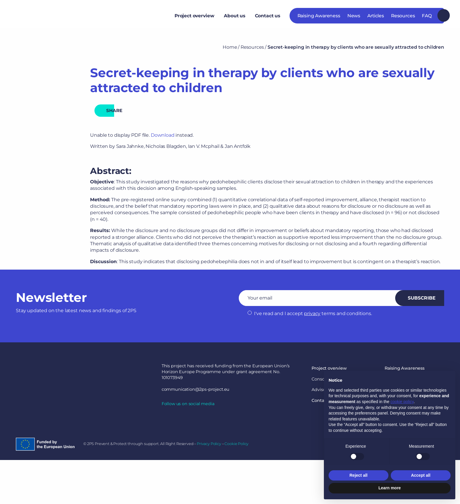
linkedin (165, 418)
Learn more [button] (389, 488)
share (116, 110)
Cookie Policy (236, 444)
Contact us (267, 18)
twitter (176, 418)
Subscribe (421, 298)
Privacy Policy (209, 444)
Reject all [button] (358, 475)
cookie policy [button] (402, 401)
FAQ (427, 18)
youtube (188, 418)
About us (234, 18)
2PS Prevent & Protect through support (62, 18)
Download (163, 135)
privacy (312, 313)
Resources (403, 18)
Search (443, 18)
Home (230, 47)
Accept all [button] (420, 475)
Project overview (194, 18)
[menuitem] (194, 17)
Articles (375, 18)
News (353, 18)
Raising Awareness (318, 18)
